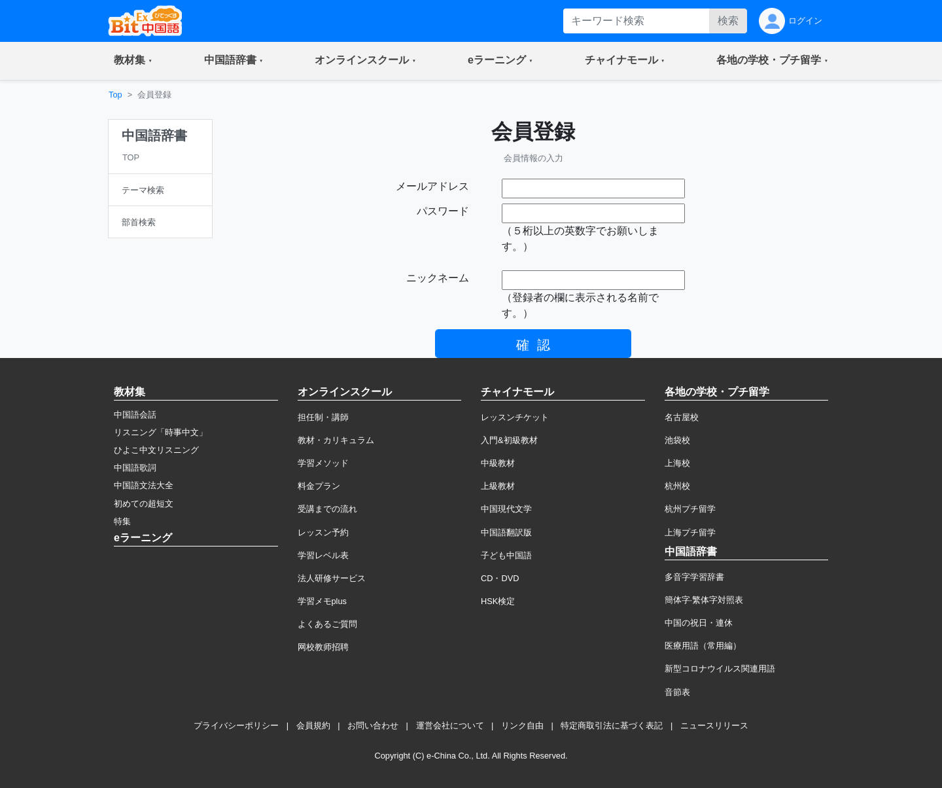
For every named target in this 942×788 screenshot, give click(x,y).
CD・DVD (500, 578)
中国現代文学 (506, 509)
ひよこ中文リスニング (156, 450)
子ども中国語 (506, 555)
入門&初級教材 (509, 440)
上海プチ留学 (690, 532)
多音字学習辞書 (694, 577)
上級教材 (498, 486)
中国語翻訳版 (506, 532)
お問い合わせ (372, 725)
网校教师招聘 (323, 647)
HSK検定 (498, 601)
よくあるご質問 (327, 624)
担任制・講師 (323, 417)
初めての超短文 (143, 504)
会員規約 (313, 725)
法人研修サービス (332, 578)
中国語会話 (135, 415)
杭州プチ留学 (690, 509)
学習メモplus (322, 601)
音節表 (677, 692)
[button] (133, 61)
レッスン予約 (323, 532)
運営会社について (450, 725)
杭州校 (677, 486)
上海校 (677, 463)
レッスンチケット (515, 417)
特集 (122, 521)
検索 (728, 20)
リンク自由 (522, 725)
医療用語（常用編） (703, 646)
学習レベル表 (323, 555)
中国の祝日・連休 (699, 623)
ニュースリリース (714, 725)
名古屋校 (682, 417)
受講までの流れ (327, 509)
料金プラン (319, 486)
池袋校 (677, 440)
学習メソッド (323, 463)
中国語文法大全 (143, 485)
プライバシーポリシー (236, 725)
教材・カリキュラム (336, 440)
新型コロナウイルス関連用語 (720, 668)
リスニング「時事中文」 (160, 432)
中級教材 (498, 463)
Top (115, 94)
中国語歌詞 (135, 468)
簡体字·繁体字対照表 (704, 600)
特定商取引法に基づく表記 (612, 725)
